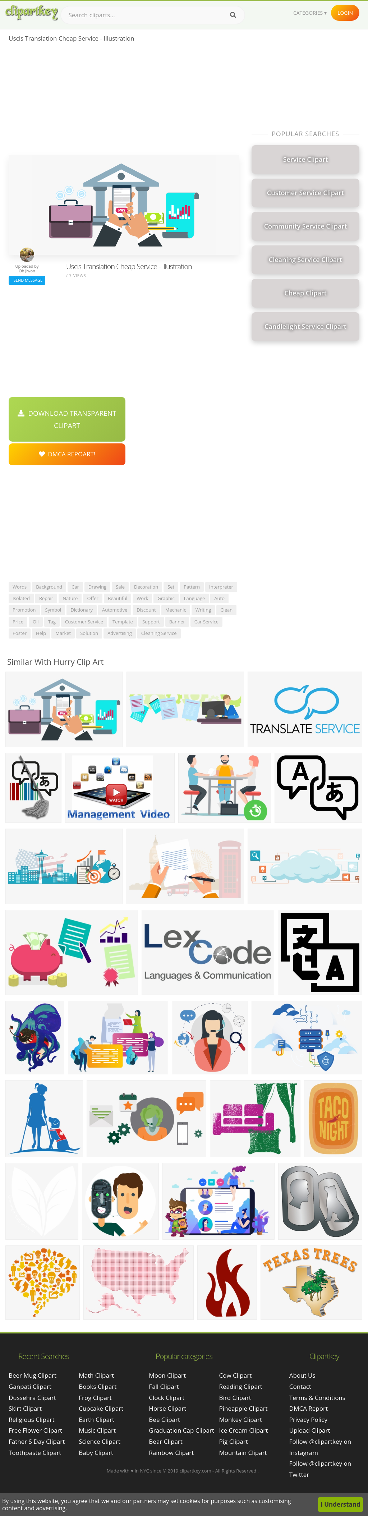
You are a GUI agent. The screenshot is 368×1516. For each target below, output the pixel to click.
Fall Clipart (164, 1386)
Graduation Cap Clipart (181, 1430)
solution (89, 633)
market (63, 633)
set (170, 587)
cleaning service (159, 633)
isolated (21, 598)
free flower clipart (35, 1430)
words (20, 587)
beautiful (117, 598)
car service (206, 621)
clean (226, 610)
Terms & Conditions (317, 1397)
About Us (302, 1375)
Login (345, 12)
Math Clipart (96, 1375)
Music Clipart (97, 1430)
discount (146, 610)
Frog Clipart (95, 1397)
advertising (119, 633)
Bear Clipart (165, 1441)
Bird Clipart (235, 1397)
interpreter (221, 587)
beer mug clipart (32, 1375)
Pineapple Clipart (243, 1408)
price (18, 621)
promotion (24, 610)
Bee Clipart (164, 1419)
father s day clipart (37, 1441)
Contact (300, 1386)
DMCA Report (308, 1408)
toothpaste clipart (35, 1452)
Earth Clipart (96, 1419)
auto (219, 598)
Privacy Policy (308, 1419)
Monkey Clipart (240, 1419)
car (75, 587)
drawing (97, 587)
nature (70, 598)
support (151, 621)
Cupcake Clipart (101, 1408)
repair (46, 598)
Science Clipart (99, 1441)
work (142, 598)
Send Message (27, 280)
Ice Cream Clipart (243, 1430)
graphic (165, 598)
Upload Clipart (309, 1430)
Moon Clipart (167, 1375)
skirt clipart (25, 1408)
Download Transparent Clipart (67, 419)
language (194, 598)
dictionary (81, 610)
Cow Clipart (235, 1375)
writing (203, 610)
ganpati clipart (30, 1386)
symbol (53, 610)
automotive (114, 610)
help (41, 633)
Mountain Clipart (243, 1452)
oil (36, 621)
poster (20, 633)
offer (92, 598)
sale (120, 587)
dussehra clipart (32, 1397)
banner (177, 621)
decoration (146, 587)
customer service (84, 621)
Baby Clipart (96, 1452)
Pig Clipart (233, 1441)
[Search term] (152, 15)
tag (52, 621)
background (49, 587)
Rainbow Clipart (171, 1452)
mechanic (175, 610)
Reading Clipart (240, 1386)
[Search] (233, 15)
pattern (192, 587)
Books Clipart (97, 1386)
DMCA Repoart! (67, 454)
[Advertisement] (124, 101)
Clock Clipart (166, 1397)
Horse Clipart (167, 1408)
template (122, 621)
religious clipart (31, 1419)
